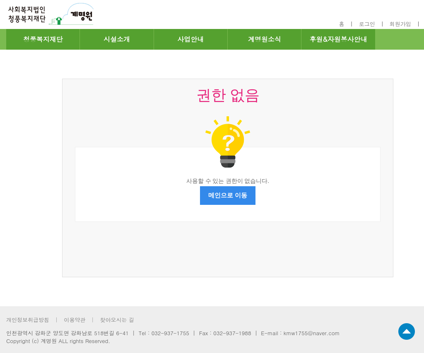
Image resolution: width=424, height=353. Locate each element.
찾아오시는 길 (117, 320)
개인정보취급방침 (27, 320)
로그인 (367, 24)
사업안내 (190, 39)
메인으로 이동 (227, 195)
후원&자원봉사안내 (338, 39)
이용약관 (74, 320)
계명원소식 (264, 39)
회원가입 (400, 24)
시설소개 (117, 39)
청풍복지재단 (43, 39)
